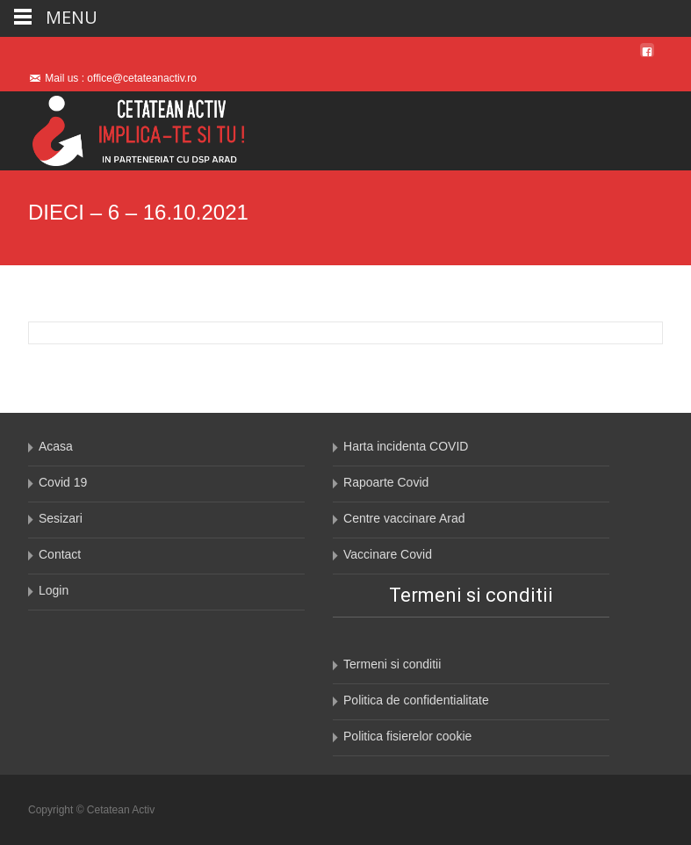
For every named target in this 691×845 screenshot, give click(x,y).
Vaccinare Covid (387, 554)
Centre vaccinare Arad (404, 518)
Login (53, 590)
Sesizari (61, 518)
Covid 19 (63, 482)
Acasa (56, 446)
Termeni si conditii (392, 664)
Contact (60, 554)
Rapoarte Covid (385, 482)
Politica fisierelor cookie (407, 736)
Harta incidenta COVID (405, 446)
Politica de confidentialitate (416, 700)
